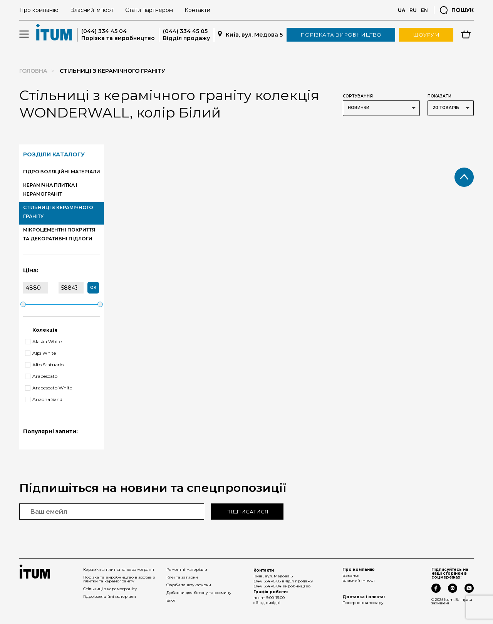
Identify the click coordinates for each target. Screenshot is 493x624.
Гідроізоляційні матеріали (109, 596)
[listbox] (381, 108)
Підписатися (247, 511)
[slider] (23, 304)
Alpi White (40, 353)
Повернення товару (363, 602)
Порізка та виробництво (340, 35)
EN (424, 10)
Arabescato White (48, 388)
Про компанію (39, 10)
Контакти (197, 10)
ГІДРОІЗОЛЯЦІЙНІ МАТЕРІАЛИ (61, 171)
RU (413, 10)
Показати (439, 96)
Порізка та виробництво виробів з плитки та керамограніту (119, 579)
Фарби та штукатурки (188, 584)
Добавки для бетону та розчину (198, 592)
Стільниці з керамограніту (110, 588)
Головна (33, 70)
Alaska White (43, 341)
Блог (171, 600)
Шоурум (426, 35)
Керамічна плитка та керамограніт (118, 569)
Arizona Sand (43, 399)
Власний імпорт (92, 10)
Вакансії (350, 575)
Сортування (358, 96)
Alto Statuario (44, 364)
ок (93, 287)
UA (401, 10)
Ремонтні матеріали (186, 569)
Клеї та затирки (182, 577)
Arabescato (41, 376)
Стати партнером (149, 10)
